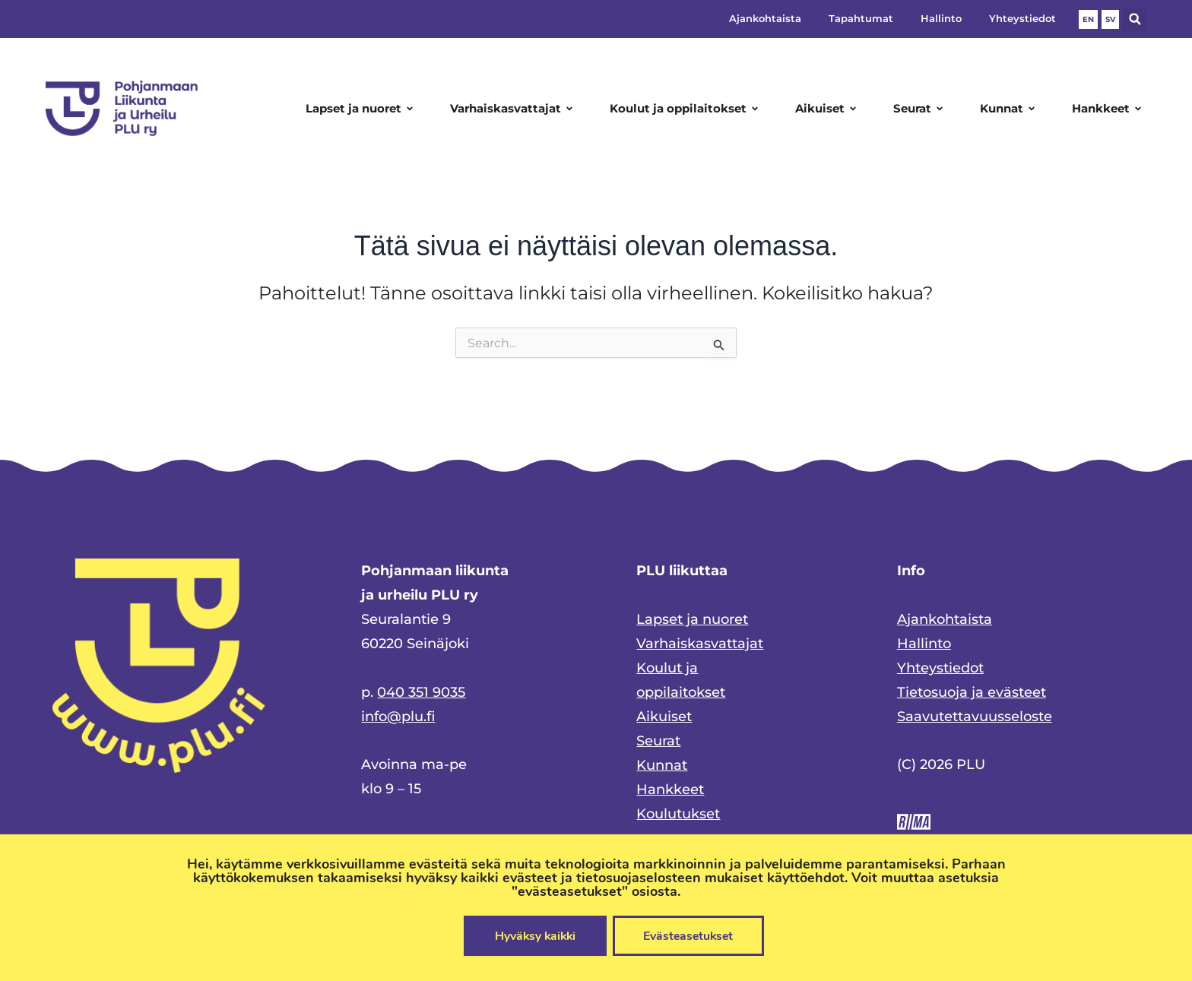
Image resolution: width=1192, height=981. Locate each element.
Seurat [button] (920, 108)
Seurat (658, 741)
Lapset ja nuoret (692, 619)
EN (1088, 19)
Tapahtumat (861, 18)
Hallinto (941, 18)
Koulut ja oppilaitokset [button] (686, 108)
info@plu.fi (398, 716)
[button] (1134, 19)
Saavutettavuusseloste (974, 716)
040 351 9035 (421, 692)
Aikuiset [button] (828, 108)
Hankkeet (670, 789)
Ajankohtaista (765, 18)
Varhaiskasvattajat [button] (514, 108)
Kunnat (661, 765)
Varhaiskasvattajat (699, 643)
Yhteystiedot (1022, 18)
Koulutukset (678, 813)
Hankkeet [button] (1109, 108)
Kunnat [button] (1010, 108)
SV (1110, 19)
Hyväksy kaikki (533, 935)
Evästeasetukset (691, 935)
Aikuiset (664, 716)
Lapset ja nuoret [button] (362, 108)
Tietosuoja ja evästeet (971, 692)
